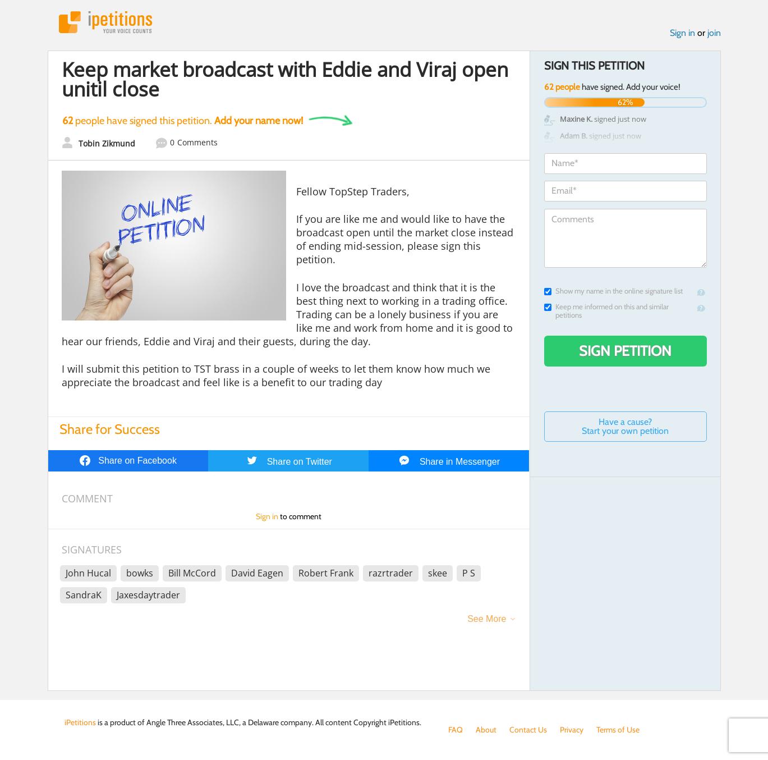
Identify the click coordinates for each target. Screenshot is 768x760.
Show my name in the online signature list (613, 291)
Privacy (571, 730)
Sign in (682, 33)
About (486, 730)
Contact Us (528, 730)
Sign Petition (625, 350)
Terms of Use (618, 730)
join (714, 33)
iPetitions (105, 22)
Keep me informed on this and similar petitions (606, 311)
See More (486, 619)
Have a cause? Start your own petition (625, 426)
